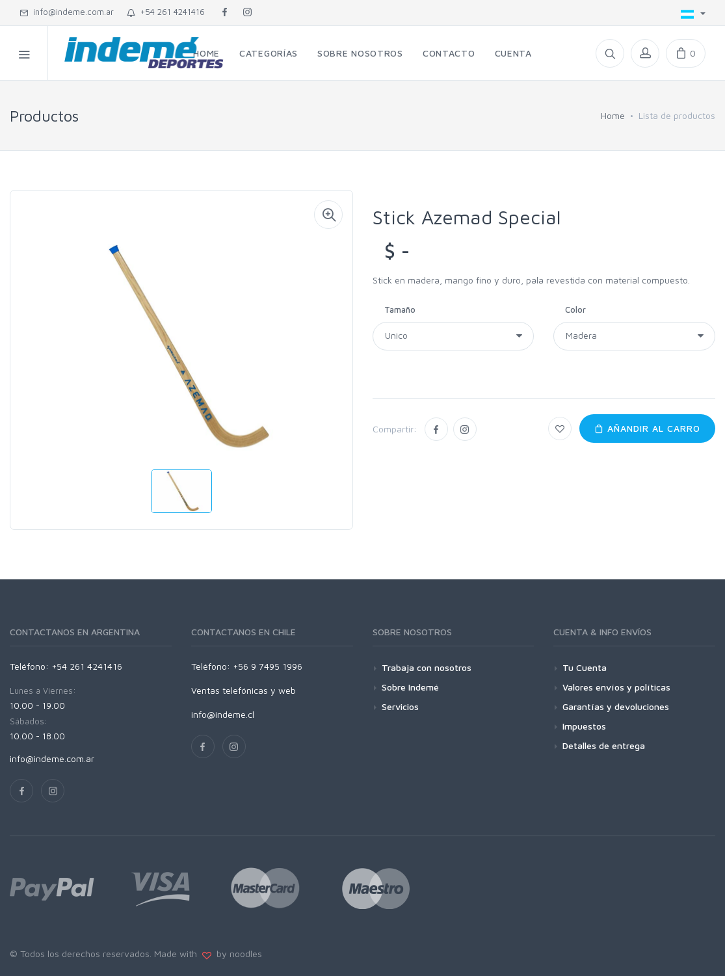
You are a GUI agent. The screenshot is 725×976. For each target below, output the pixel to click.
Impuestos (584, 726)
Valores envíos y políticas (616, 686)
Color (575, 309)
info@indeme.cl (222, 714)
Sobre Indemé (410, 686)
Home (613, 115)
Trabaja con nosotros (426, 667)
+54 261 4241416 (166, 12)
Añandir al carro (647, 428)
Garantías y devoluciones (615, 706)
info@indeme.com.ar (67, 12)
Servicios (400, 706)
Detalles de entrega (603, 745)
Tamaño (399, 309)
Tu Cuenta (584, 667)
